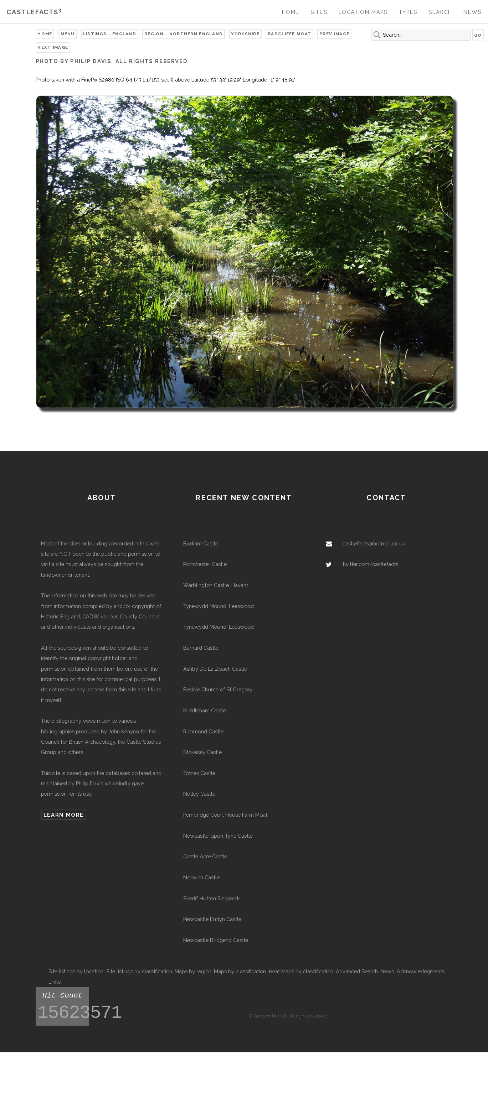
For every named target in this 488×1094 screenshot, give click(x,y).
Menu (68, 33)
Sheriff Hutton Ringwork (211, 898)
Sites (318, 12)
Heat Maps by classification (301, 971)
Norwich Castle (201, 877)
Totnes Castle (199, 773)
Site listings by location (75, 971)
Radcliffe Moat (289, 33)
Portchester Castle (205, 564)
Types (408, 12)
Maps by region (193, 971)
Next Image (52, 47)
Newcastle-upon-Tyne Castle (218, 836)
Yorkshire (245, 33)
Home (290, 12)
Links (54, 982)
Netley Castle (199, 794)
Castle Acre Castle (205, 856)
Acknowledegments (421, 971)
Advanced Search (357, 971)
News (472, 12)
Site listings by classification (139, 971)
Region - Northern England (183, 33)
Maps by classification (240, 971)
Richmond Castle (203, 731)
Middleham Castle (204, 710)
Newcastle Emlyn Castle (212, 919)
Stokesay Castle (202, 752)
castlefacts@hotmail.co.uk (374, 543)
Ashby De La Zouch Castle (215, 669)
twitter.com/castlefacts (370, 564)
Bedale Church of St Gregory (217, 689)
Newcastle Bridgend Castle (215, 940)
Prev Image (334, 33)
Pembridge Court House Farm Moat (225, 815)
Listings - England (109, 33)
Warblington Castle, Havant (215, 585)
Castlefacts (34, 12)
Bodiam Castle (200, 543)
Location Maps (363, 12)
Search (440, 12)
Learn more (63, 815)
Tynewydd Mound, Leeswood (218, 606)
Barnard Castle (201, 648)
